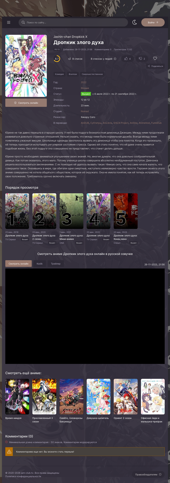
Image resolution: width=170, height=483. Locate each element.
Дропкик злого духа (16, 235)
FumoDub (156, 122)
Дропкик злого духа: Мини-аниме (71, 237)
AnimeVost (144, 122)
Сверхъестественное (92, 74)
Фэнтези (73, 74)
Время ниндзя (13, 418)
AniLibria (107, 122)
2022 (83, 82)
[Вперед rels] (164, 396)
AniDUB (85, 122)
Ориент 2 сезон (122, 418)
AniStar (133, 122)
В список (77, 58)
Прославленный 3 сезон (42, 420)
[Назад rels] (5, 396)
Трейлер (56, 263)
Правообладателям (146, 474)
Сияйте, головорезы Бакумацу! (71, 420)
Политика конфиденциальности (23, 476)
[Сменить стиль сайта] (134, 22)
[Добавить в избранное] (155, 58)
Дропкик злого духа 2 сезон (43, 237)
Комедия (59, 74)
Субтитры (95, 122)
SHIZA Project (120, 122)
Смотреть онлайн (28, 102)
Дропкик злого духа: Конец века (125, 237)
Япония (85, 88)
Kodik (40, 263)
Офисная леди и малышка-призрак (151, 420)
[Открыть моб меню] (8, 22)
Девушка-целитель (98, 418)
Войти (151, 22)
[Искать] (23, 22)
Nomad (85, 111)
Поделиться (157, 66)
